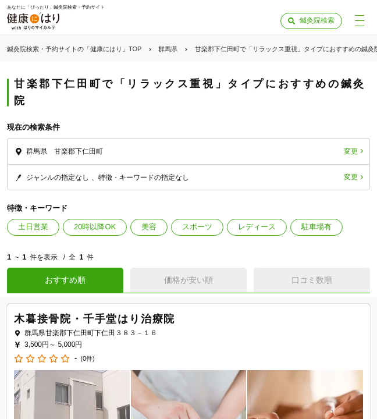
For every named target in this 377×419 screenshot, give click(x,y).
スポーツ (197, 226)
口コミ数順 (311, 280)
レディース (257, 226)
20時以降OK (95, 226)
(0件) (87, 359)
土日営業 (33, 226)
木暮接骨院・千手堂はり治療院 (94, 319)
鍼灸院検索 (317, 20)
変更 (351, 151)
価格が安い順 (188, 280)
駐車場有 (316, 226)
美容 (149, 226)
